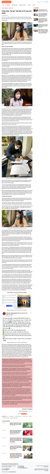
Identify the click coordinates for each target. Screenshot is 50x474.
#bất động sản (12, 416)
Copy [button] (27, 411)
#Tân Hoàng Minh (25, 416)
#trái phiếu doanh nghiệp (18, 416)
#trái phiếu (30, 416)
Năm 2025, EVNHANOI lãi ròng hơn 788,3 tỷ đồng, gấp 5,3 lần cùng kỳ (42, 15)
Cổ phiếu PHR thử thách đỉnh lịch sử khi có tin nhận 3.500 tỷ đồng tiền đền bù (16, 447)
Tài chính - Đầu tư (22, 5)
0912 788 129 (6, 469)
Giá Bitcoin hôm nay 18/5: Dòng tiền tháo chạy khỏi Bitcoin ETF (43, 25)
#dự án (7, 416)
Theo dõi (19, 413)
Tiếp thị (29, 5)
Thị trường (8, 5)
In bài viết (30, 411)
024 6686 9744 (7, 468)
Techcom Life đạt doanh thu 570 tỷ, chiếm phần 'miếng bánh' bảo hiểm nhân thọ (15, 432)
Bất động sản (14, 5)
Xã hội (34, 5)
